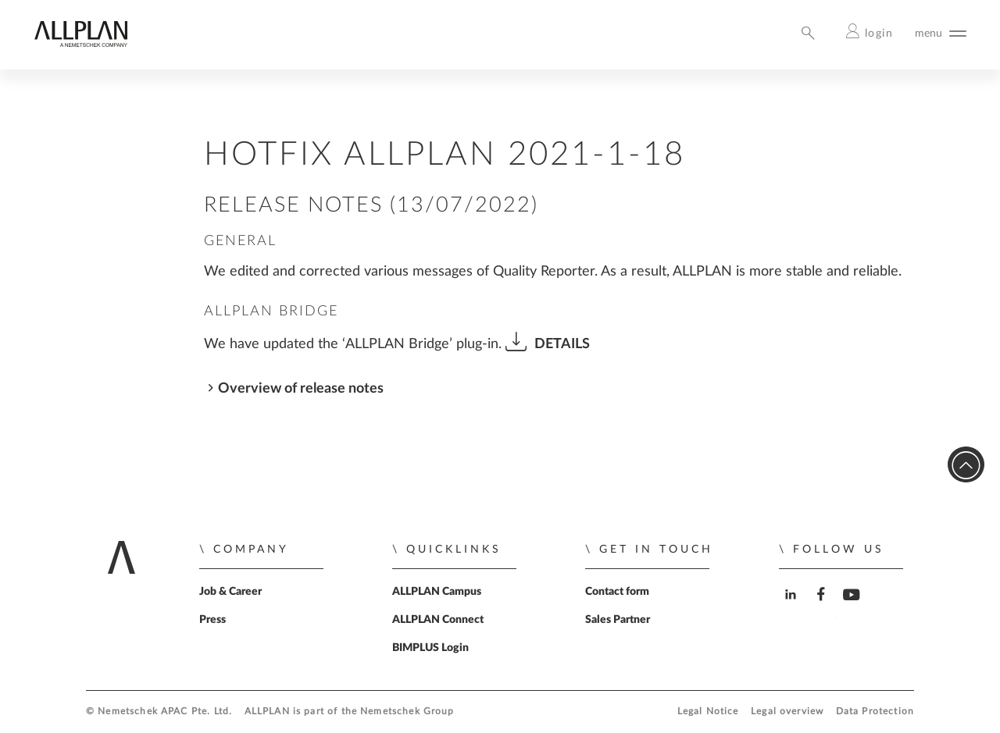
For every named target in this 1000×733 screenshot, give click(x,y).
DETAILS (562, 343)
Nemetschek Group (407, 711)
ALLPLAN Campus (436, 591)
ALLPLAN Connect (438, 619)
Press (212, 619)
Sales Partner (617, 619)
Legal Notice (708, 711)
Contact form (617, 591)
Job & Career (230, 591)
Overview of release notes (301, 388)
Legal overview (787, 711)
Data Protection (875, 711)
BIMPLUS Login (430, 647)
